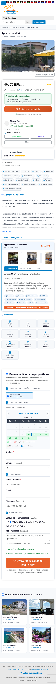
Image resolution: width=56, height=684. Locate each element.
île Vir (22, 27)
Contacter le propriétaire (28, 109)
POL (22, 526)
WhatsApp (17, 137)
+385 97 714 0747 (12, 133)
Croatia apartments (19, 678)
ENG (22, 522)
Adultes (10, 452)
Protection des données (16, 669)
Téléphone (15, 501)
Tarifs (37, 268)
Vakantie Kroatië (31, 680)
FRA (8, 522)
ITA (35, 522)
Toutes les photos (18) (44, 74)
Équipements (11, 268)
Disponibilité (25, 268)
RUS (9, 526)
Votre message (17, 531)
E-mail (9, 490)
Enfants (14, 463)
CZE (15, 522)
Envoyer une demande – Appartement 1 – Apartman (26, 307)
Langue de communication (22, 518)
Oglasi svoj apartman (31, 673)
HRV (15, 526)
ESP (42, 522)
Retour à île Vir (8, 163)
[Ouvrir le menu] (3, 3)
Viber (41, 137)
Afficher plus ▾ (7, 231)
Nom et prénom (13, 479)
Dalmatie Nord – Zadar (9, 27)
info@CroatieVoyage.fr (40, 669)
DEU (29, 522)
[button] (28, 154)
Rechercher (39, 22)
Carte (28, 142)
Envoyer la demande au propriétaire (28, 562)
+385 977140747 (12, 129)
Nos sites (9, 678)
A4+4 (21, 90)
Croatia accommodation (34, 678)
